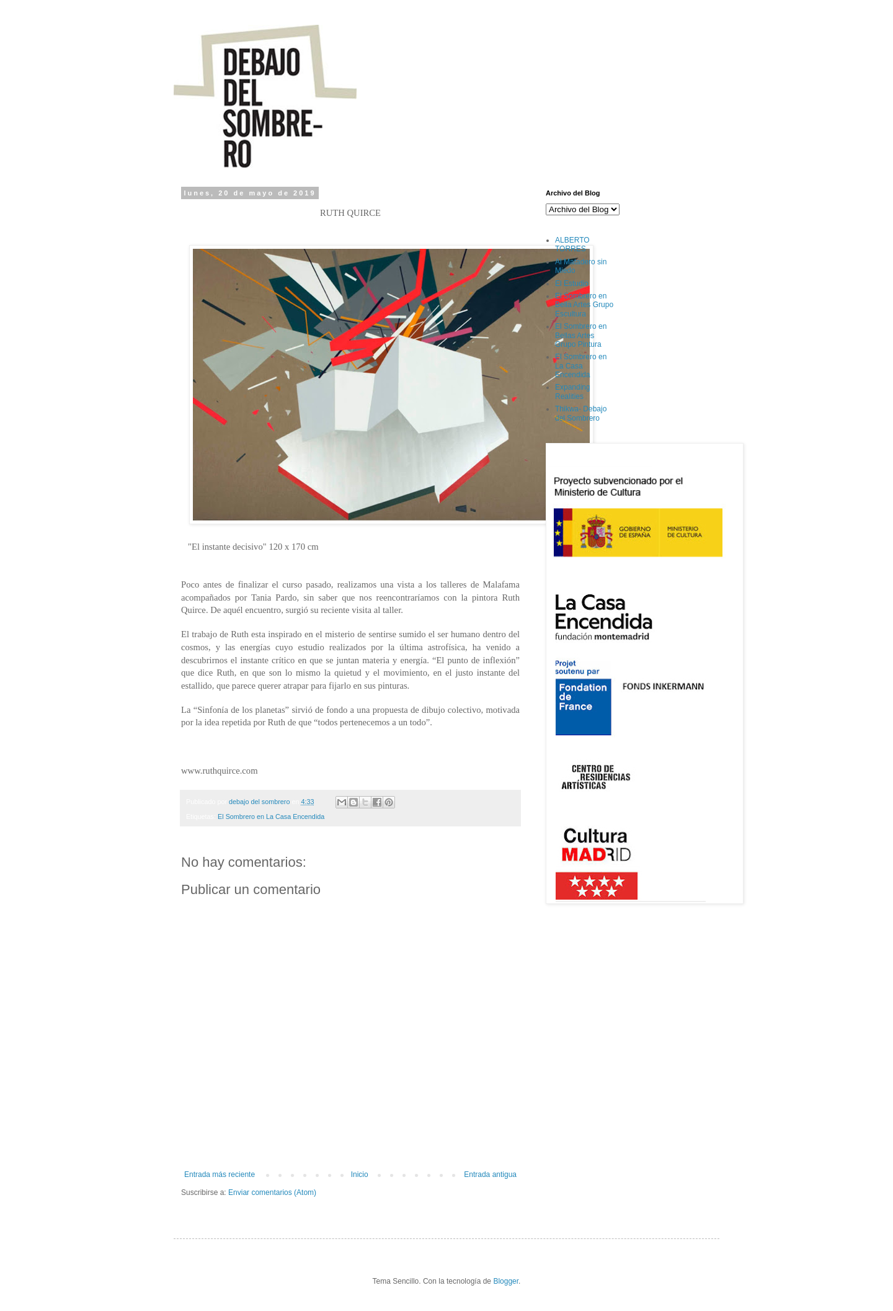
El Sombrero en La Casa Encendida (271, 816)
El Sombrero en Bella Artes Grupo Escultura (584, 305)
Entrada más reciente (219, 1174)
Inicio (359, 1174)
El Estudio (572, 283)
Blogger (505, 1281)
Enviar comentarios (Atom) (272, 1192)
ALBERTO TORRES (572, 244)
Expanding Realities (572, 391)
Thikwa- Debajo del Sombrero (580, 413)
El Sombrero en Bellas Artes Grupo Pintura (580, 335)
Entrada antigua (490, 1174)
